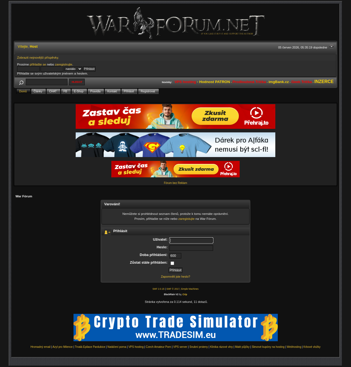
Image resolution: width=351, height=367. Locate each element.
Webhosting (294, 346)
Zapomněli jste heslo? (175, 276)
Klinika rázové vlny (221, 346)
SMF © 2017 (173, 289)
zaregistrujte (63, 64)
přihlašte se (38, 64)
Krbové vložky (312, 346)
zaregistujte (186, 218)
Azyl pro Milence (63, 346)
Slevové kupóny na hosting (268, 346)
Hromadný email (40, 346)
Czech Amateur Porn (158, 346)
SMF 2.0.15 (158, 289)
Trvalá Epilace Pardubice (90, 346)
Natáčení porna (116, 346)
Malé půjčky (242, 346)
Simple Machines (190, 289)
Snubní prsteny (198, 346)
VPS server (180, 346)
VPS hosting (135, 346)
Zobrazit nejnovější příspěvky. (38, 57)
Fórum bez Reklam (175, 182)
